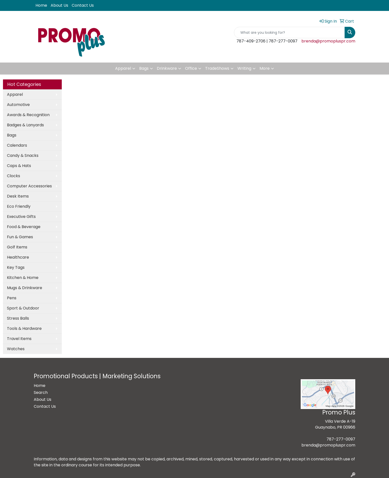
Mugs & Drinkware (24, 288)
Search (41, 392)
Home (41, 5)
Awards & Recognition (28, 115)
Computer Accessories (29, 186)
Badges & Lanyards (25, 125)
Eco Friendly (19, 206)
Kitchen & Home (22, 277)
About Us (59, 5)
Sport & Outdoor (23, 308)
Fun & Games (20, 237)
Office (191, 68)
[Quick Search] (289, 32)
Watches (16, 349)
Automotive (18, 104)
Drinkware (167, 68)
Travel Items (19, 338)
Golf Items (17, 247)
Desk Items (18, 196)
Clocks (13, 176)
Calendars (17, 145)
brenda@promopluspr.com (328, 41)
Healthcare (18, 257)
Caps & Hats (19, 166)
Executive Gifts (21, 216)
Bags (144, 68)
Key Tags (16, 267)
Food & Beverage (23, 227)
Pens (11, 298)
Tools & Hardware (24, 328)
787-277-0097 (340, 439)
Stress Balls (18, 318)
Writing (244, 68)
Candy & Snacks (22, 155)
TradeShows (217, 68)
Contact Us (83, 5)
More (264, 68)
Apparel (123, 68)
